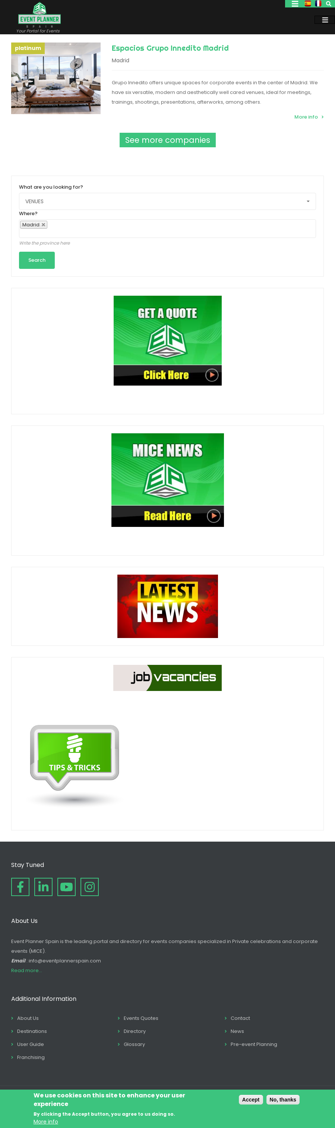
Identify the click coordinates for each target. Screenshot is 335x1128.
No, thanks (283, 1100)
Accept (251, 1100)
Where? (28, 213)
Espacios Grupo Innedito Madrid (170, 48)
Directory (135, 1031)
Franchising (31, 1057)
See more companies (167, 140)
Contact (240, 1018)
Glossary (134, 1044)
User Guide (30, 1044)
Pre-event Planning (254, 1044)
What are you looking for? (51, 187)
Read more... (26, 970)
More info (306, 116)
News (237, 1031)
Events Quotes (141, 1018)
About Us (28, 1018)
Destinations (32, 1031)
